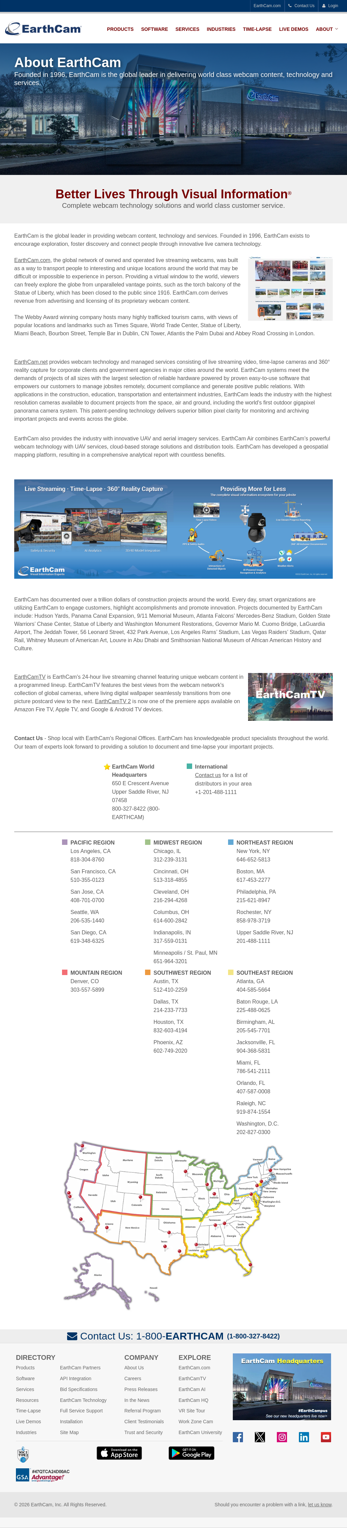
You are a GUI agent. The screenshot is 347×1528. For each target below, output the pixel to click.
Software (154, 29)
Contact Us (301, 5)
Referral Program (142, 1410)
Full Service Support (81, 1410)
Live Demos (293, 29)
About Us (134, 1367)
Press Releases (141, 1389)
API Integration (75, 1378)
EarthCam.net (31, 362)
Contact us (208, 775)
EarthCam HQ (193, 1400)
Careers (132, 1378)
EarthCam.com (267, 5)
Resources (27, 1400)
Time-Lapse (257, 29)
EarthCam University (200, 1432)
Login (330, 5)
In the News (136, 1400)
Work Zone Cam (196, 1421)
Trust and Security (143, 1432)
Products (120, 29)
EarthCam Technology (83, 1400)
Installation (71, 1421)
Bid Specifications (79, 1389)
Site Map (69, 1432)
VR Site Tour (192, 1410)
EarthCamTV (29, 677)
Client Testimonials (144, 1421)
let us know (319, 1504)
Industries (221, 29)
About (324, 29)
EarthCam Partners (80, 1367)
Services (188, 29)
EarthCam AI (192, 1389)
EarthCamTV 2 (113, 701)
